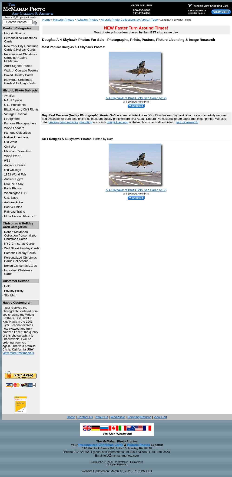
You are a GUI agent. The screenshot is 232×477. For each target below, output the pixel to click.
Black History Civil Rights (21, 109)
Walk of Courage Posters (21, 70)
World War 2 (12, 156)
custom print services (63, 122)
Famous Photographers (20, 123)
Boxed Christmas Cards (20, 265)
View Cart (160, 417)
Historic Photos (14, 33)
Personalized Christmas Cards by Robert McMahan (20, 57)
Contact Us (85, 417)
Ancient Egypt (13, 179)
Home (46, 19)
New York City (13, 183)
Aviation (9, 95)
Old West (10, 142)
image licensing (117, 122)
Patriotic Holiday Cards (20, 253)
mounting (86, 122)
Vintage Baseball (15, 114)
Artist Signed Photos (18, 66)
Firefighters (12, 118)
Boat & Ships (13, 207)
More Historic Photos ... (20, 216)
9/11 (7, 160)
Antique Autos (13, 202)
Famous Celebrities (17, 132)
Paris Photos (13, 188)
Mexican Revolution (17, 151)
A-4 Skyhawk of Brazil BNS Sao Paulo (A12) (136, 98)
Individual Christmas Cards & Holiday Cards (20, 81)
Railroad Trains (14, 211)
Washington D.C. (15, 193)
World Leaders (14, 128)
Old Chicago (12, 170)
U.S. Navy (11, 197)
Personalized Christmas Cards (100, 445)
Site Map (10, 295)
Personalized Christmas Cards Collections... (20, 259)
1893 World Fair (15, 174)
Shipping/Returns (139, 417)
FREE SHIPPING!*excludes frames (197, 12)
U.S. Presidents (15, 105)
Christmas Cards (19, 243)
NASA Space (13, 100)
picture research (187, 122)
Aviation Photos (87, 19)
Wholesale (117, 417)
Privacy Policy (13, 290)
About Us (101, 417)
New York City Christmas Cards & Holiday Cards (21, 47)
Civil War (10, 146)
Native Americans (16, 137)
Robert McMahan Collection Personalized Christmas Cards (20, 235)
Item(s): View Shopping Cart (208, 5)
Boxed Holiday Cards (18, 75)
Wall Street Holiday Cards (22, 248)
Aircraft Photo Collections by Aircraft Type (129, 19)
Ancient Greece (15, 165)
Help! (7, 286)
